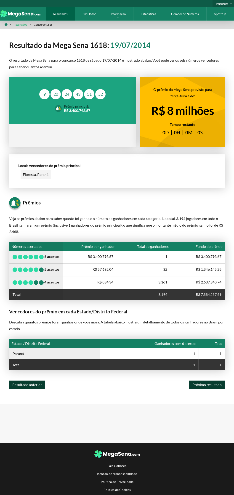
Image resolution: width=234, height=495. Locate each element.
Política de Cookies (117, 490)
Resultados (60, 14)
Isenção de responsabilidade (117, 474)
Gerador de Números (185, 14)
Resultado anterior (27, 384)
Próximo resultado (207, 384)
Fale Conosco (117, 466)
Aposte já (220, 14)
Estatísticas (148, 14)
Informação (118, 14)
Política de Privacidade (117, 482)
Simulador (89, 14)
